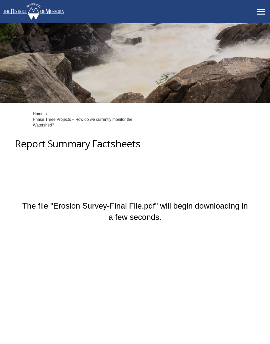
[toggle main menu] (261, 12)
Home (38, 114)
